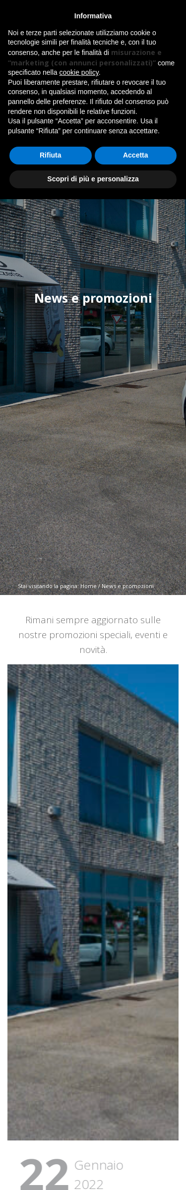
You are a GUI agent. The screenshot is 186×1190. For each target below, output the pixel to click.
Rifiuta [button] (51, 155)
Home (88, 586)
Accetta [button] (135, 155)
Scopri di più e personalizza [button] (92, 179)
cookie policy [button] (79, 72)
